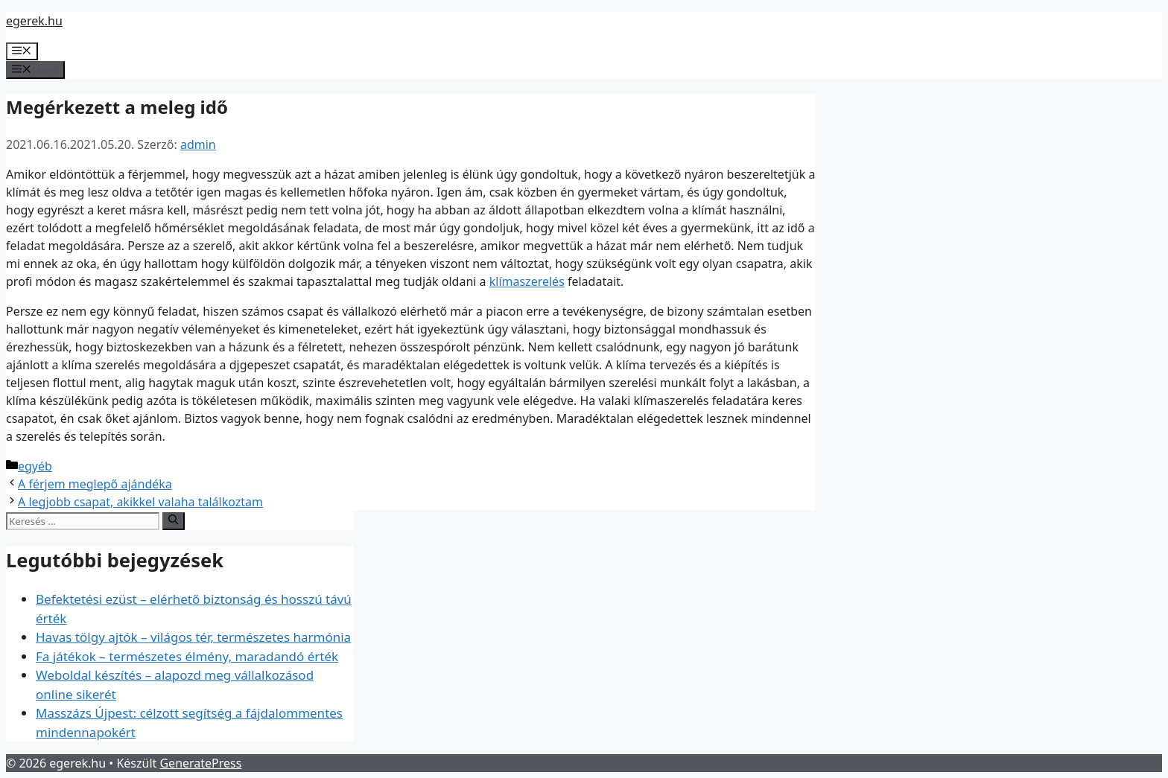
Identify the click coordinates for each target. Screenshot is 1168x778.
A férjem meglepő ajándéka (95, 484)
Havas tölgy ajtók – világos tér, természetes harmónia (193, 636)
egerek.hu (34, 21)
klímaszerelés (527, 281)
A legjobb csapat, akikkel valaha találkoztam (140, 502)
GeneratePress (200, 763)
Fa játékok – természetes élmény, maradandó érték (187, 656)
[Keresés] (173, 521)
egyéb (35, 466)
